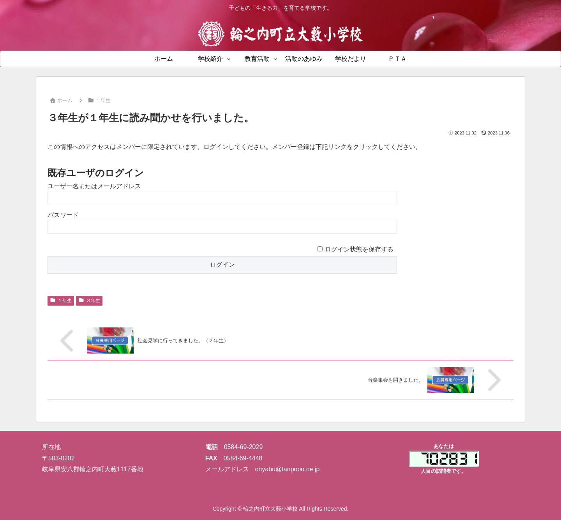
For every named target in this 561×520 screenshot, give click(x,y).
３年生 (89, 300)
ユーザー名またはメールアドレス (94, 186)
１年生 (61, 300)
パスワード (63, 215)
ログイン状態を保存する (359, 249)
